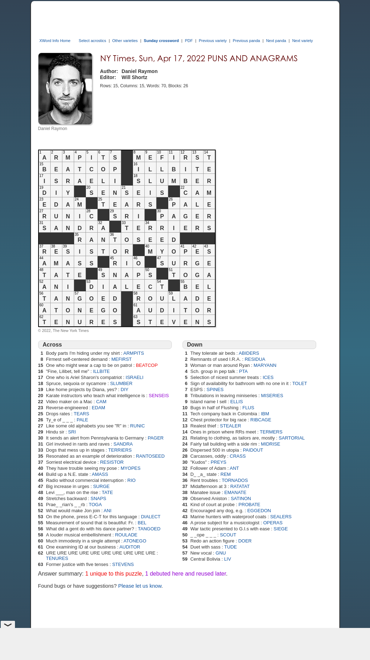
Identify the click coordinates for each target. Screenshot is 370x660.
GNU (221, 553)
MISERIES (272, 395)
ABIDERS (249, 353)
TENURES (57, 558)
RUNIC (137, 425)
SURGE (101, 486)
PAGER (156, 438)
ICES (268, 377)
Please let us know (139, 586)
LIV (227, 559)
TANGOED (149, 528)
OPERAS (272, 522)
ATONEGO (134, 541)
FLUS (248, 407)
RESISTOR (112, 462)
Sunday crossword (161, 40)
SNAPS (98, 498)
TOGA (95, 504)
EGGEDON (259, 510)
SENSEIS (159, 395)
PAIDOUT (253, 450)
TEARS (81, 413)
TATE (107, 492)
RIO (131, 480)
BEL (142, 522)
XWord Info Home (55, 40)
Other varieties (125, 40)
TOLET (299, 383)
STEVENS (123, 564)
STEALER (230, 425)
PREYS (218, 462)
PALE (82, 419)
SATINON (241, 498)
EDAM (99, 407)
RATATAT (240, 486)
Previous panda (246, 40)
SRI (72, 432)
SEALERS (281, 516)
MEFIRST (122, 359)
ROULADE (126, 534)
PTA (243, 371)
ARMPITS (133, 353)
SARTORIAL (292, 438)
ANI (108, 510)
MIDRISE (270, 444)
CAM (101, 401)
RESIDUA (255, 359)
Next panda (276, 40)
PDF (189, 40)
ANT (234, 468)
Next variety (302, 40)
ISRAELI (135, 377)
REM (226, 474)
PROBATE (249, 504)
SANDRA (123, 444)
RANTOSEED (150, 456)
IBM (265, 413)
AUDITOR (129, 547)
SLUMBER (121, 383)
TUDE (230, 547)
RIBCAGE (260, 419)
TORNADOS (235, 480)
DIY (125, 389)
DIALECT (150, 516)
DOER (245, 541)
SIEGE (281, 528)
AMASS (100, 474)
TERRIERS (120, 450)
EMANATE (235, 492)
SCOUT (228, 534)
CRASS (238, 456)
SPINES (215, 389)
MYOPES (131, 468)
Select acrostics (92, 40)
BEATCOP (147, 365)
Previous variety (213, 40)
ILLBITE (101, 371)
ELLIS (236, 401)
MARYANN (264, 365)
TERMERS (271, 432)
